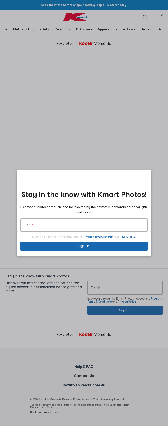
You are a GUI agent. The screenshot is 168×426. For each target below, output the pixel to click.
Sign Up (84, 246)
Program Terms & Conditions (99, 236)
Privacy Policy (127, 236)
